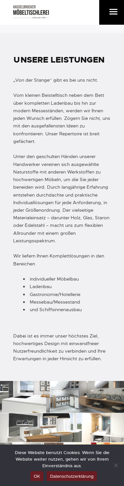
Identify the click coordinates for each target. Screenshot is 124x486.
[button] (113, 11)
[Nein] (115, 465)
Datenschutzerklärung (71, 476)
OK (37, 476)
